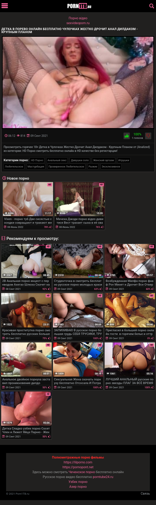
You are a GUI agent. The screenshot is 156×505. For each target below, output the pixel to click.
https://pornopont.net (78, 467)
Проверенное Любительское (66, 166)
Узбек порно (78, 482)
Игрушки (123, 160)
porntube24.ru (103, 477)
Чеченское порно (82, 472)
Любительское (14, 166)
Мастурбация (36, 166)
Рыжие (93, 166)
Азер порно (78, 487)
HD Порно (37, 160)
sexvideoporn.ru (78, 23)
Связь (145, 493)
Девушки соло (80, 160)
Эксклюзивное (111, 166)
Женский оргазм (103, 160)
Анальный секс (57, 160)
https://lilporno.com (78, 462)
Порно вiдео (78, 18)
